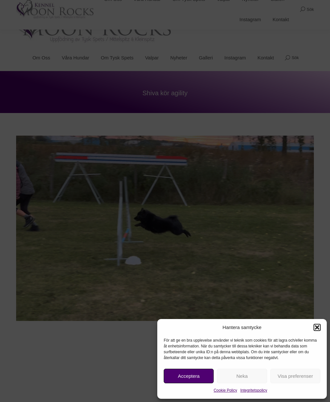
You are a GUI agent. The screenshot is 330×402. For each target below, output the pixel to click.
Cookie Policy (225, 390)
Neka (242, 376)
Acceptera (189, 376)
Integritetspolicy (253, 390)
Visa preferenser (295, 376)
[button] (317, 327)
